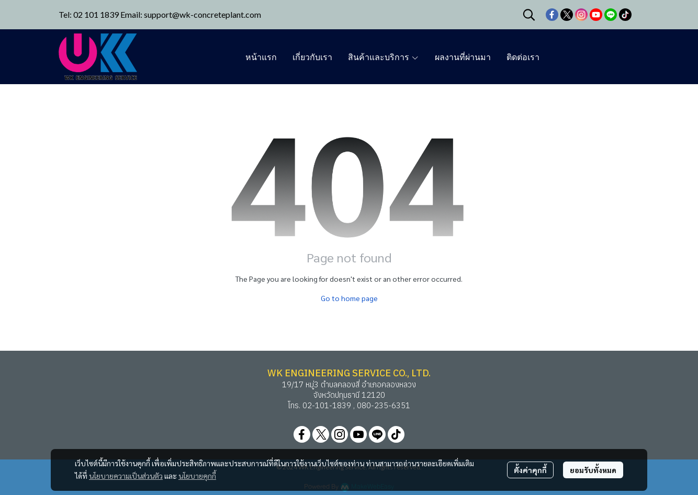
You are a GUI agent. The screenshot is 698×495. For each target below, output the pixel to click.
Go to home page (349, 298)
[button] (529, 15)
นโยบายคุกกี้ (197, 475)
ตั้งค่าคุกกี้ (530, 470)
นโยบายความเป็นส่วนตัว (126, 475)
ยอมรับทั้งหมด (593, 470)
